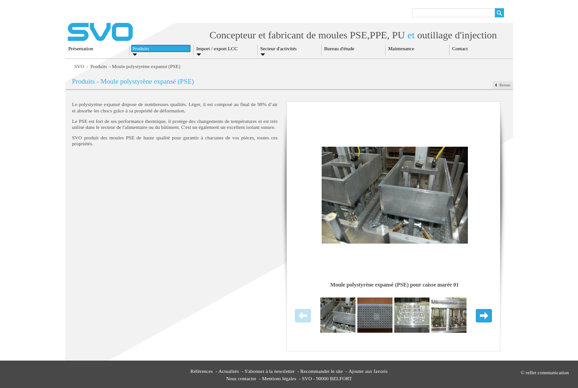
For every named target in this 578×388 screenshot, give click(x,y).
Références (202, 371)
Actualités (228, 371)
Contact (460, 48)
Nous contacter (241, 378)
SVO (79, 66)
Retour (505, 85)
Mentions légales (279, 378)
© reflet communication (545, 372)
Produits (141, 48)
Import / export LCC (217, 48)
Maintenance (401, 48)
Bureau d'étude (339, 48)
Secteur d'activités (278, 48)
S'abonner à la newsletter (269, 371)
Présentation (81, 48)
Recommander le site (321, 371)
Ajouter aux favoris (368, 371)
